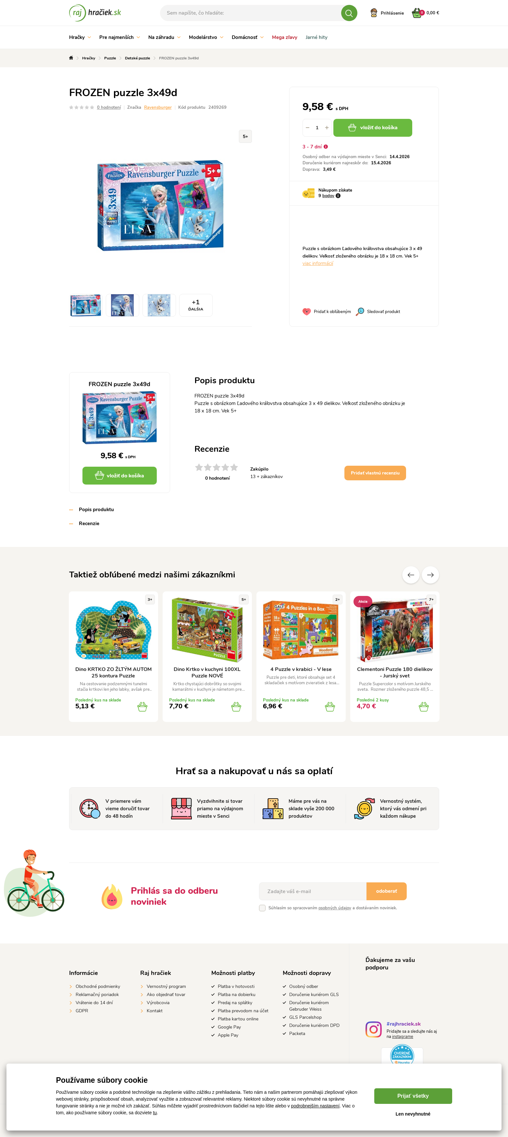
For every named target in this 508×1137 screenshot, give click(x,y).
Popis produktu (96, 509)
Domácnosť (248, 37)
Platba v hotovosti (236, 986)
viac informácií (318, 263)
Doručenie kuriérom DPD (314, 1025)
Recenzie (89, 523)
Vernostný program (166, 986)
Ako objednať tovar (166, 995)
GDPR (82, 1011)
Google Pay (229, 1027)
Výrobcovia (158, 1003)
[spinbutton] (317, 127)
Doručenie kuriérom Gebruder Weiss (309, 1006)
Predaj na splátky (235, 1003)
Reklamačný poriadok (97, 995)
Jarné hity (317, 37)
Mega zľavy (284, 37)
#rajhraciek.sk (404, 1025)
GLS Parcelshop (305, 1017)
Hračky (80, 37)
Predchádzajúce (411, 575)
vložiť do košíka (373, 128)
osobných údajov (334, 908)
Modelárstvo (206, 37)
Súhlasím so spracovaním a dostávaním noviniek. (332, 908)
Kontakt (155, 1011)
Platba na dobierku (236, 995)
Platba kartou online (238, 1019)
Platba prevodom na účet (243, 1011)
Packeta (297, 1033)
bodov (328, 196)
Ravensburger (158, 107)
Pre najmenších (119, 37)
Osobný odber (303, 986)
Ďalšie (430, 575)
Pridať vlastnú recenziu (375, 473)
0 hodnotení (109, 107)
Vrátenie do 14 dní (94, 1003)
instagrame (402, 1037)
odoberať (386, 891)
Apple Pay (228, 1035)
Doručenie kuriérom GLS (314, 995)
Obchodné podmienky (98, 986)
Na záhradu (164, 37)
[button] (326, 128)
